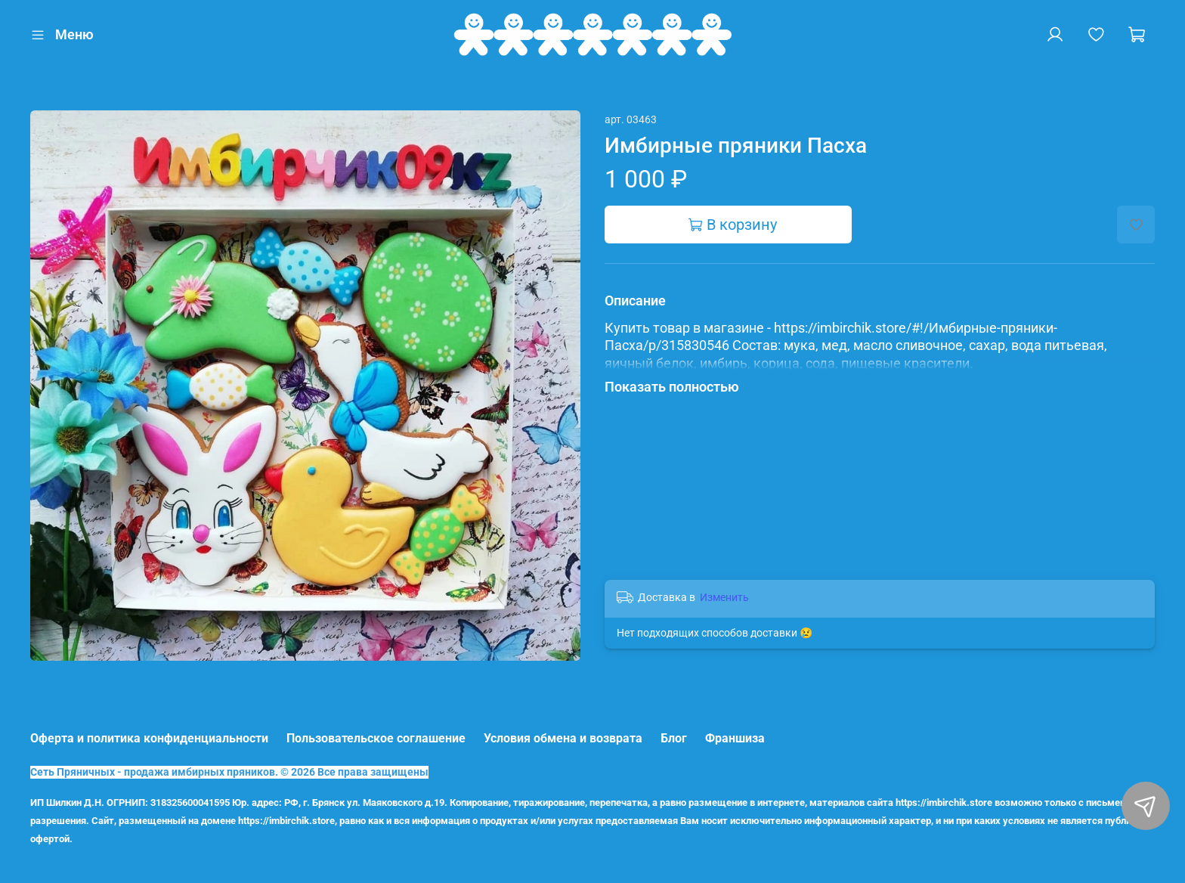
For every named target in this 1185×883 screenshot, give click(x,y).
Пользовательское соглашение (376, 738)
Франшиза (735, 738)
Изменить (724, 597)
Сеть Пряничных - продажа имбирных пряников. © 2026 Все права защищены (229, 772)
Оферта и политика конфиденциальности (149, 738)
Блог (674, 738)
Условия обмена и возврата (563, 738)
